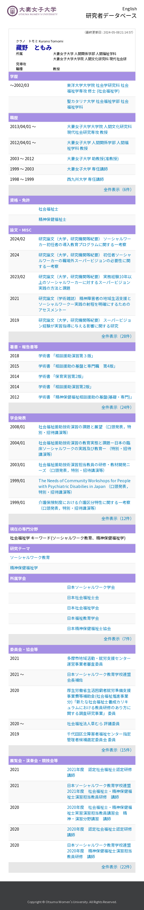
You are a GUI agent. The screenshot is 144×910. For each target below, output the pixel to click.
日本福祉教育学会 (83, 618)
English (129, 8)
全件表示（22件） (118, 867)
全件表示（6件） (119, 189)
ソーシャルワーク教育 (30, 557)
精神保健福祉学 (24, 567)
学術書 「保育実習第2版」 (62, 376)
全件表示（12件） (118, 518)
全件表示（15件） (118, 750)
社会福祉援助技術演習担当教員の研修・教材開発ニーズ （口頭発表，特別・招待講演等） (84, 467)
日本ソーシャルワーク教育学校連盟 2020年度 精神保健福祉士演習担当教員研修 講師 (101, 850)
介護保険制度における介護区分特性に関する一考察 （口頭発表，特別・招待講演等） (84, 505)
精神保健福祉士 (52, 219)
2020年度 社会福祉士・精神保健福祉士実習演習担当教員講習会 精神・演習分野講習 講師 (99, 812)
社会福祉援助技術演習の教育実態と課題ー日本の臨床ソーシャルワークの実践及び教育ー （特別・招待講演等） (84, 448)
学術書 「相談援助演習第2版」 (66, 386)
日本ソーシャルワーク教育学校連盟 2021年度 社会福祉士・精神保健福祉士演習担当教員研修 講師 (101, 791)
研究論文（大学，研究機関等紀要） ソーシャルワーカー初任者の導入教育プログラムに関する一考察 (84, 241)
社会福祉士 (48, 209)
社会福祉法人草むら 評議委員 (93, 723)
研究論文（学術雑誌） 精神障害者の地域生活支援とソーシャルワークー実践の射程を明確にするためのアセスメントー (84, 304)
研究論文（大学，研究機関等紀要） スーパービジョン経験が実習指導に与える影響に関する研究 (84, 323)
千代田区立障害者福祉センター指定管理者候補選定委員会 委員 (99, 736)
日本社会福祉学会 (83, 608)
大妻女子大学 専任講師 (87, 169)
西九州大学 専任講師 (85, 179)
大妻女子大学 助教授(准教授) (93, 158)
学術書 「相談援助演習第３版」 (66, 355)
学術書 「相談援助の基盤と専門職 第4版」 (77, 366)
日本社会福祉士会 (83, 597)
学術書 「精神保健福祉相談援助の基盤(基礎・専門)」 (86, 397)
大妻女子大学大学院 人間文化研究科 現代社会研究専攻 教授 (99, 129)
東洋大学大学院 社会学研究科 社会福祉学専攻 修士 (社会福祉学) (98, 88)
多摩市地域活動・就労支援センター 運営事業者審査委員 (99, 661)
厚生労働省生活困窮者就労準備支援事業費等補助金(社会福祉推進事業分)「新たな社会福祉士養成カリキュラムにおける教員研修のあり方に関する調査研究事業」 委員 (99, 701)
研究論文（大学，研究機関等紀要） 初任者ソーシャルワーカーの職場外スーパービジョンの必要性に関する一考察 (84, 260)
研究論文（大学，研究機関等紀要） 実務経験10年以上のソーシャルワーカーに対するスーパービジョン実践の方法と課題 (85, 282)
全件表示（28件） (118, 336)
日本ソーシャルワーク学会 (91, 587)
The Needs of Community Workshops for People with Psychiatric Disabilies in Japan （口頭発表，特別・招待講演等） (84, 486)
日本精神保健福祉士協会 (89, 628)
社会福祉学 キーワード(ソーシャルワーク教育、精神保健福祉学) (67, 538)
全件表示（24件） (118, 407)
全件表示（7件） (119, 639)
